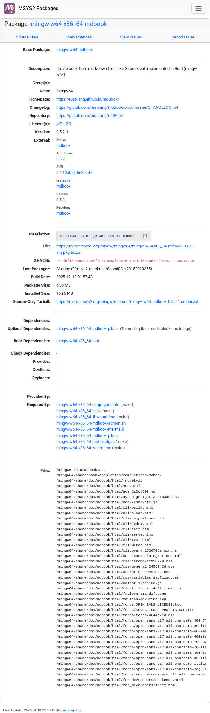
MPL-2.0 (63, 123)
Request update (69, 710)
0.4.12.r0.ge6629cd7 (74, 172)
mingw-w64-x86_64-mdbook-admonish (91, 423)
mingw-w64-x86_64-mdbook (69, 23)
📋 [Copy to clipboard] (144, 236)
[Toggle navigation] (198, 8)
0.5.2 (60, 159)
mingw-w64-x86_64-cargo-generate (87, 404)
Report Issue (182, 37)
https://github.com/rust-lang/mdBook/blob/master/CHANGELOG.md (117, 107)
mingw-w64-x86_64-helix (78, 411)
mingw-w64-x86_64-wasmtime (83, 447)
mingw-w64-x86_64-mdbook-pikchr (87, 328)
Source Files (27, 37)
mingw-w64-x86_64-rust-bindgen (85, 441)
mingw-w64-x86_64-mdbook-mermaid (90, 429)
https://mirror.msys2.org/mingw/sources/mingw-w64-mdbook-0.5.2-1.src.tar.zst (127, 301)
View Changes (79, 37)
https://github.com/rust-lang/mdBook (89, 115)
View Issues (131, 37)
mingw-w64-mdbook (74, 49)
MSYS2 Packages (31, 8)
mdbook (63, 145)
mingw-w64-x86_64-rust (77, 341)
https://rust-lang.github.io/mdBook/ (87, 99)
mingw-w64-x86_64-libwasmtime (85, 416)
